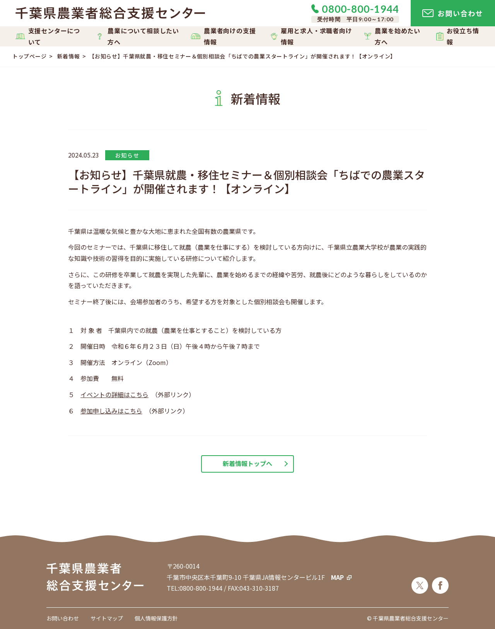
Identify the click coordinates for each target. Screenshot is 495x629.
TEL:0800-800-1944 (194, 588)
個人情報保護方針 (156, 618)
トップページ (29, 56)
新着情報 (68, 56)
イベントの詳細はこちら (114, 394)
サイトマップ (106, 618)
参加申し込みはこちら (111, 410)
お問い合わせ (62, 618)
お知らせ (127, 155)
